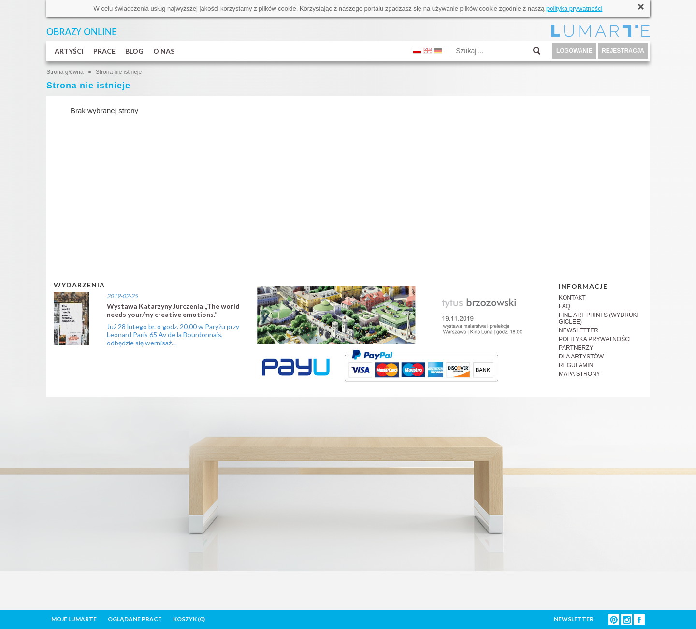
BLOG (134, 51)
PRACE (104, 51)
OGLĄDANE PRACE (134, 619)
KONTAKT (572, 297)
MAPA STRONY (579, 374)
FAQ (564, 306)
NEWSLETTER (578, 330)
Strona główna (65, 72)
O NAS (163, 51)
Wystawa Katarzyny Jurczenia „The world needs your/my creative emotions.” (173, 310)
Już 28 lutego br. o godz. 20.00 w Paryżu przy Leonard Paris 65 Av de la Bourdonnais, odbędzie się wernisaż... (173, 334)
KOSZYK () (189, 619)
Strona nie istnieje (119, 72)
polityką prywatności (574, 8)
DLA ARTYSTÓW (581, 356)
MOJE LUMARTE (74, 619)
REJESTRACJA (623, 50)
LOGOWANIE (574, 50)
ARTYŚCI (69, 51)
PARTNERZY (576, 347)
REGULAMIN (576, 365)
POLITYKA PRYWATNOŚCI (595, 339)
